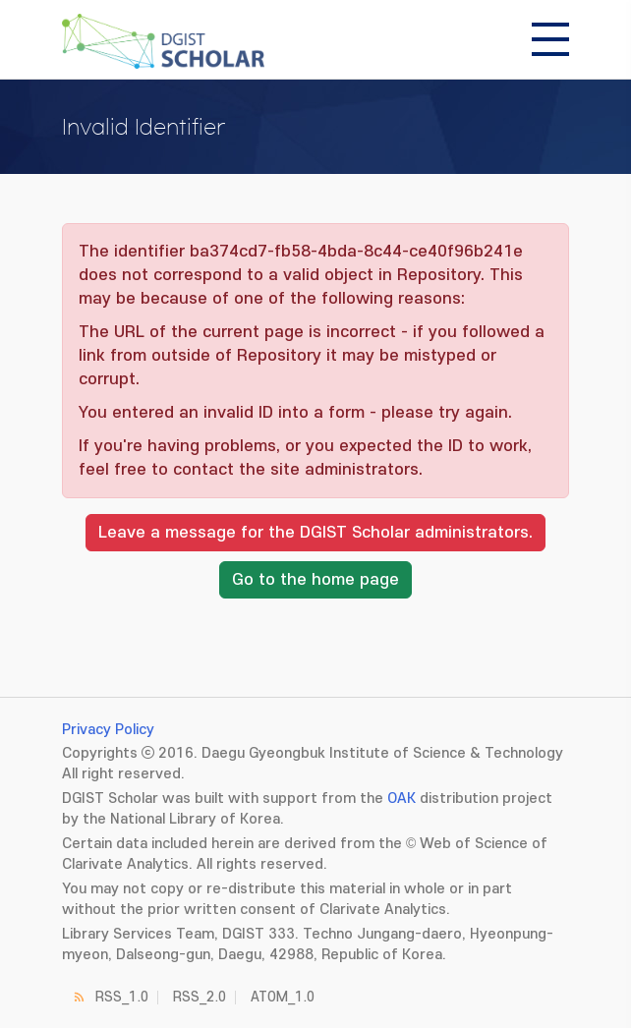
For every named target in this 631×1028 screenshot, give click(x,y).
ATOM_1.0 (283, 997)
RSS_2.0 (199, 997)
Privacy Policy (108, 729)
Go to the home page (315, 580)
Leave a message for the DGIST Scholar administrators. (315, 533)
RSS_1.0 (121, 997)
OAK (401, 798)
